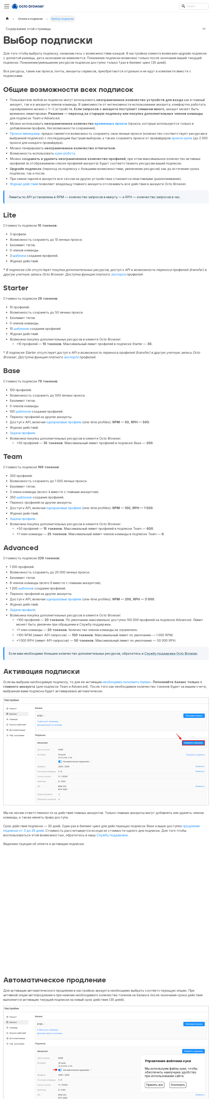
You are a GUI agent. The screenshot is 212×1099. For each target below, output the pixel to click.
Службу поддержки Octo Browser (170, 653)
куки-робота (65, 153)
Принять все (154, 1084)
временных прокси (111, 123)
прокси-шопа (182, 138)
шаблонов (21, 329)
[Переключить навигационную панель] (6, 6)
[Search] (194, 6)
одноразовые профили (63, 422)
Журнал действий (24, 184)
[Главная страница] (7, 18)
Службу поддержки (112, 835)
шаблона (19, 256)
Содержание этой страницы (28, 29)
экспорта (118, 274)
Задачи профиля (22, 433)
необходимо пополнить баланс (127, 682)
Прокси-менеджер (25, 133)
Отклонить (178, 1084)
